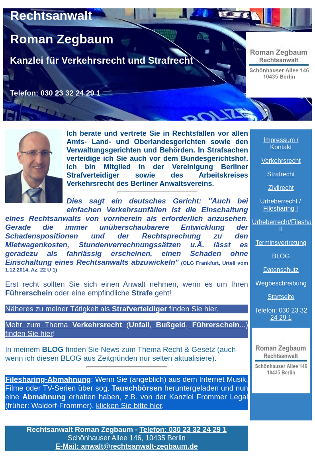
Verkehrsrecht (281, 160)
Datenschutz (281, 269)
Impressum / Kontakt (280, 143)
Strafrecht (281, 174)
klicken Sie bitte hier (129, 405)
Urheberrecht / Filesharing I (280, 205)
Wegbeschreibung (281, 283)
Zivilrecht (280, 187)
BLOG (281, 256)
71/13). (126, 236)
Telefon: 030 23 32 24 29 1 (55, 93)
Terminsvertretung (280, 242)
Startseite (281, 296)
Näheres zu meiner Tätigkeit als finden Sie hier (110, 309)
